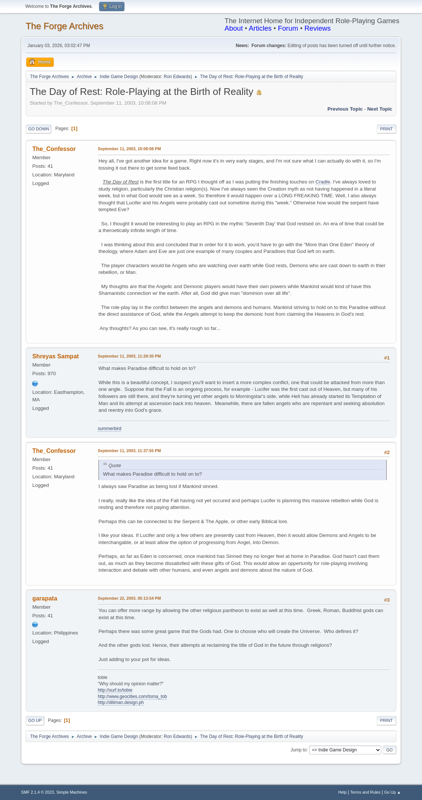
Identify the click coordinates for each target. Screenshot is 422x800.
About (234, 28)
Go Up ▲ (392, 792)
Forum (288, 28)
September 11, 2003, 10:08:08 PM (129, 148)
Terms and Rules (365, 792)
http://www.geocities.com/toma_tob (132, 696)
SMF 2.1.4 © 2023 (37, 792)
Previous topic (345, 109)
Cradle (322, 182)
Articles (260, 28)
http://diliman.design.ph (121, 702)
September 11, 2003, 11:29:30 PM (129, 356)
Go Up (34, 720)
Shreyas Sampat (55, 356)
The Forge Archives (64, 26)
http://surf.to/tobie (115, 690)
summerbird (109, 428)
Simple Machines (71, 792)
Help (342, 792)
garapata (44, 598)
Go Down (38, 129)
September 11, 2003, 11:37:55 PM (129, 450)
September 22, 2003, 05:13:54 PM (129, 598)
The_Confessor (54, 149)
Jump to (299, 749)
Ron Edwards (177, 76)
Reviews (317, 28)
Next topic (379, 109)
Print (386, 129)
